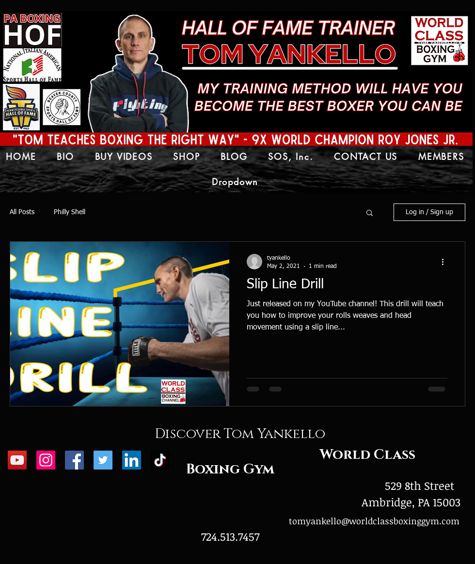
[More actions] (446, 261)
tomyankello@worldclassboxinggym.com (374, 521)
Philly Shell (69, 212)
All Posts (22, 212)
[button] (369, 213)
